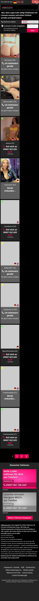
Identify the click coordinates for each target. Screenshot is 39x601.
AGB (22, 567)
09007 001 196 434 (15, 484)
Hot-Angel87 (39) (10, 351)
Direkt (25, 22)
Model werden (28, 570)
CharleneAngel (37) (10, 226)
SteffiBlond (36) (9, 310)
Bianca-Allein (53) (29, 60)
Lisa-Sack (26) (29, 393)
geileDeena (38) (9, 393)
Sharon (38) (29, 310)
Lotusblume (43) (10, 143)
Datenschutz (30, 567)
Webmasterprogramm (14, 570)
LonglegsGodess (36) (29, 434)
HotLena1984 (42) (9, 268)
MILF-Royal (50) (29, 268)
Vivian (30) (29, 351)
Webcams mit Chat (13, 573)
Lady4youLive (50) (10, 185)
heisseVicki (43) (10, 434)
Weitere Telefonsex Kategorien (19, 518)
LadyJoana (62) (29, 102)
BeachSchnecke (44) (29, 185)
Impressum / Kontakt (11, 567)
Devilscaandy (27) (29, 226)
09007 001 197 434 (15, 508)
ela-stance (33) (9, 60)
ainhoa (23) (9, 102)
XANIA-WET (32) (29, 143)
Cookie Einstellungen (19, 575)
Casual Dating (27, 573)
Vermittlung (33, 22)
